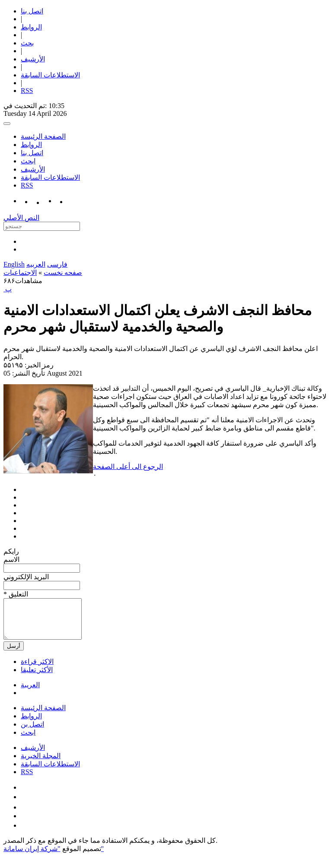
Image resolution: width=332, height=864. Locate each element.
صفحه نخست (63, 272)
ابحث (28, 161)
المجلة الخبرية (41, 763)
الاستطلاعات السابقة (50, 75)
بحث (27, 43)
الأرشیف (33, 59)
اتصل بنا (32, 11)
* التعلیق (15, 594)
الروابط (31, 27)
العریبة (30, 692)
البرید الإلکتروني (26, 576)
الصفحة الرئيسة (43, 136)
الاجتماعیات (20, 272)
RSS (27, 90)
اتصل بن (32, 732)
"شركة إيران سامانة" (53, 856)
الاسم (11, 559)
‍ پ (7, 289)
